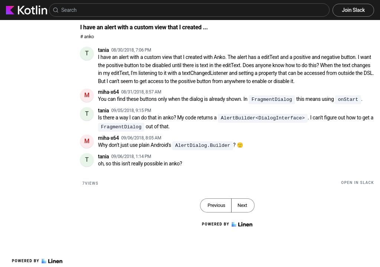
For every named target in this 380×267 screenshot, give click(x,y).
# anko (87, 36)
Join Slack (353, 10)
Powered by (37, 261)
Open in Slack (357, 183)
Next (242, 205)
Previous (216, 205)
